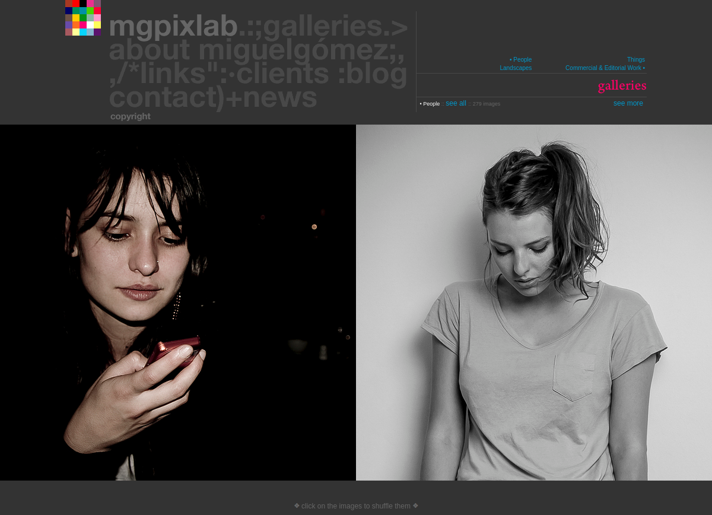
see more (628, 103)
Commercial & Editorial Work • (605, 68)
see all (457, 103)
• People (521, 59)
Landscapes (516, 68)
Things (636, 59)
